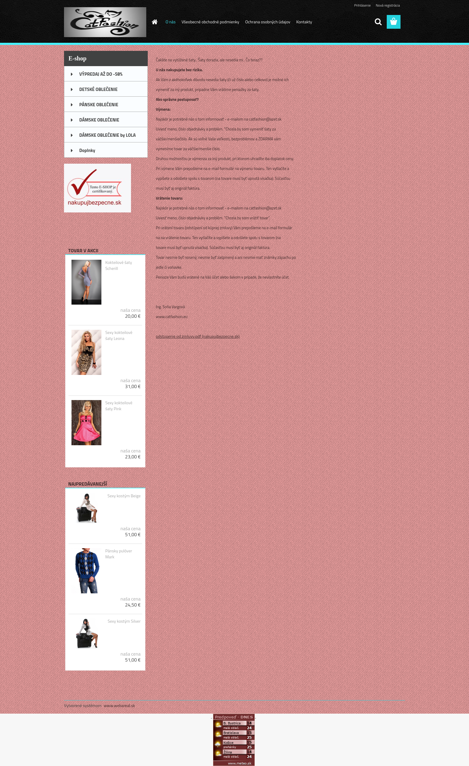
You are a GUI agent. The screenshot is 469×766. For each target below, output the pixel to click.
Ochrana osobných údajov (267, 22)
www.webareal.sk (119, 705)
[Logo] (105, 22)
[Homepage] (154, 22)
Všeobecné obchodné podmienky (210, 22)
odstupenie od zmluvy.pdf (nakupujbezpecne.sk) (198, 336)
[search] (378, 22)
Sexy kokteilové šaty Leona (119, 335)
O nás (171, 22)
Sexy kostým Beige (124, 496)
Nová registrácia (388, 5)
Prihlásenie (362, 5)
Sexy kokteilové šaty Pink (119, 406)
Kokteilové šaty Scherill (118, 265)
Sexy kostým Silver (124, 621)
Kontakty (304, 22)
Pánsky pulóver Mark (118, 554)
